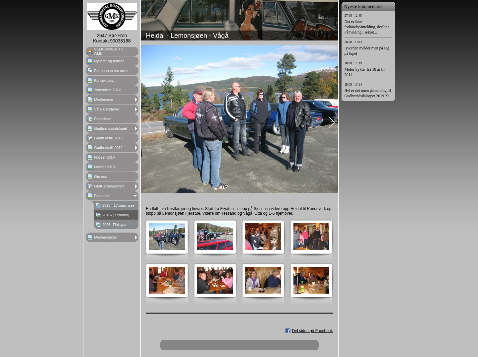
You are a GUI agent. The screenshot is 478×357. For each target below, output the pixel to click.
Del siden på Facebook (312, 330)
